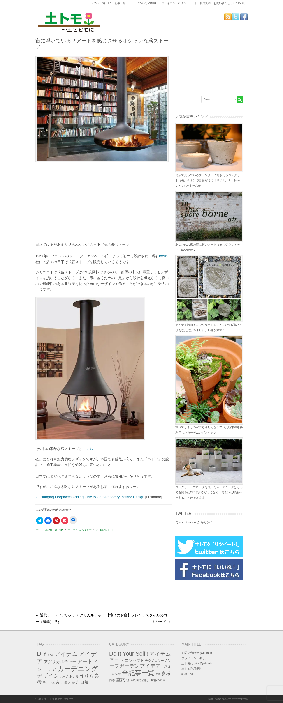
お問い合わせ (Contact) (229, 3)
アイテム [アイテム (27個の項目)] (66, 654)
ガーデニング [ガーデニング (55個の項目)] (78, 668)
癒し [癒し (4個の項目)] (59, 682)
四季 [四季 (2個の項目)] (112, 680)
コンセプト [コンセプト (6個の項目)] (134, 660)
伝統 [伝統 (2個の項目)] (118, 674)
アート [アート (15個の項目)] (85, 661)
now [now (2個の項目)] (50, 655)
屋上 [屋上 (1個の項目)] (52, 682)
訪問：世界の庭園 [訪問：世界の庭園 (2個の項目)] (154, 680)
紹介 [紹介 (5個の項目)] (75, 682)
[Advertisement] (103, 201)
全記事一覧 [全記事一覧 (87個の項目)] (138, 672)
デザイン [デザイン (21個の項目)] (48, 676)
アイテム (73, 530)
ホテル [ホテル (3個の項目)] (74, 676)
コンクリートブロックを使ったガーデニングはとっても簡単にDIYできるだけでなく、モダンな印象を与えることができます (209, 492)
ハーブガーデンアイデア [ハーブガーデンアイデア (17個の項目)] (139, 663)
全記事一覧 (51, 530)
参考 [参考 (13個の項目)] (166, 673)
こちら (87, 449)
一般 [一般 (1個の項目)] (111, 674)
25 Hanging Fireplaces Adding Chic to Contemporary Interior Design (89, 497)
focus (163, 256)
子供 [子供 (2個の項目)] (46, 682)
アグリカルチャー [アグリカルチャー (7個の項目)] (60, 661)
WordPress (241, 699)
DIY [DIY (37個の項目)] (42, 653)
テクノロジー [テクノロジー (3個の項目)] (154, 660)
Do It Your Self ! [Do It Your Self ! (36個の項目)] (128, 653)
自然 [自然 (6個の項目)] (84, 682)
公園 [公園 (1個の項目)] (158, 674)
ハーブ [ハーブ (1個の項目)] (64, 676)
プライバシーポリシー (175, 3)
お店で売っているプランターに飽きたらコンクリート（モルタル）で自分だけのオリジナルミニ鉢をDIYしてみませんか (209, 180)
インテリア (85, 530)
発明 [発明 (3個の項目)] (67, 682)
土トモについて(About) (143, 3)
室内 (61, 530)
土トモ (48, 699)
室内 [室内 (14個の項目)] (120, 679)
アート (40, 530)
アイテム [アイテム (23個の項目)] (160, 654)
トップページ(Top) (99, 3)
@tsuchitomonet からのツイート (196, 522)
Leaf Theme (214, 699)
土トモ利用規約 (201, 3)
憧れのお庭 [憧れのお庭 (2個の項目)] (133, 680)
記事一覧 (120, 3)
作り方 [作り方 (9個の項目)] (86, 675)
